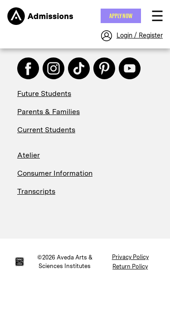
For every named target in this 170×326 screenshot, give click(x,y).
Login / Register (140, 35)
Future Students (44, 93)
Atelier (28, 155)
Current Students (46, 129)
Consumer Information (54, 173)
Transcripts (36, 191)
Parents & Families (48, 111)
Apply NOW (120, 15)
